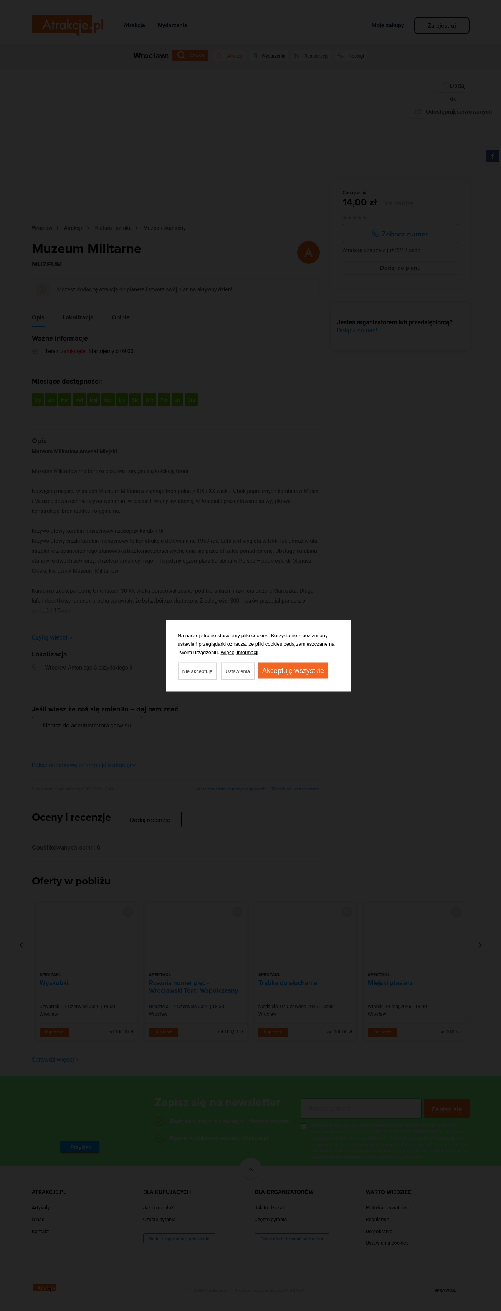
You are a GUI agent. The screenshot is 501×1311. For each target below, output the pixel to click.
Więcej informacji (239, 652)
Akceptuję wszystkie (293, 670)
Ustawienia (237, 671)
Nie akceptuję (197, 671)
